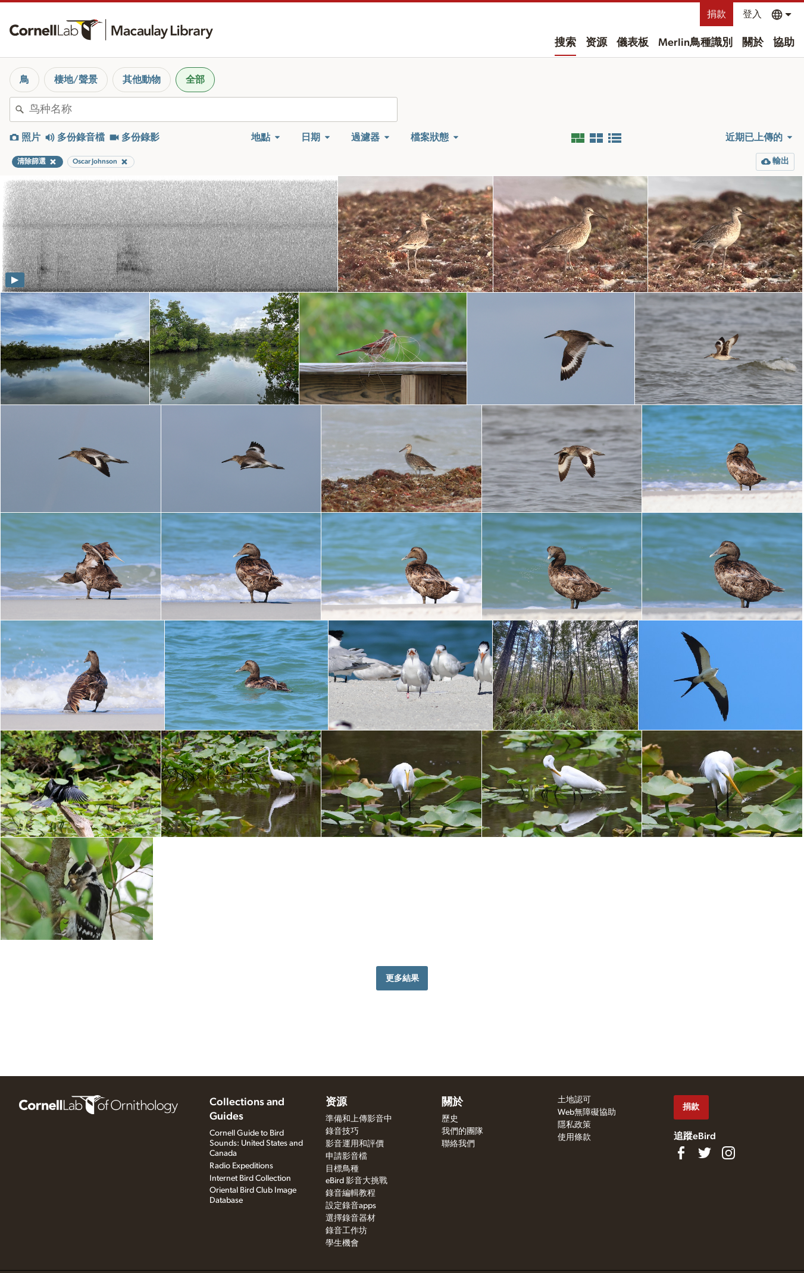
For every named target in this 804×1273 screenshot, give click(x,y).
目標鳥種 (342, 1169)
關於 (753, 42)
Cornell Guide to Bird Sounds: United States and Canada (256, 1143)
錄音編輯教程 (351, 1193)
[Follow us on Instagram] (728, 1153)
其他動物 (142, 79)
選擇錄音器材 (351, 1218)
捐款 (716, 14)
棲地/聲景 (76, 79)
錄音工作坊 (346, 1231)
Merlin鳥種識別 (695, 42)
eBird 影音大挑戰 (356, 1181)
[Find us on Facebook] (681, 1153)
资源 (596, 42)
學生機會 (342, 1243)
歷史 (450, 1119)
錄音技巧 (342, 1131)
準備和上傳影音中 (359, 1119)
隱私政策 (574, 1125)
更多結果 (402, 978)
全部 (195, 79)
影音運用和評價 (355, 1144)
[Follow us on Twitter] (704, 1153)
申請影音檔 (346, 1156)
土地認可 (574, 1100)
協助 (783, 42)
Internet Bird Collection (250, 1178)
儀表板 (633, 42)
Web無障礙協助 (587, 1112)
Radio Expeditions (241, 1166)
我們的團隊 (462, 1131)
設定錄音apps (351, 1206)
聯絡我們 (458, 1144)
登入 (752, 14)
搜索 (565, 42)
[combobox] (213, 109)
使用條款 (574, 1137)
